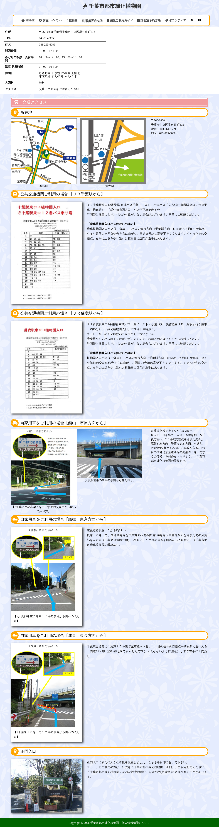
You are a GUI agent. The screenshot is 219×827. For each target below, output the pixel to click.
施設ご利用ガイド (120, 20)
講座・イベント (51, 20)
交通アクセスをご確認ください (59, 89)
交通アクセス (92, 20)
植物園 (72, 20)
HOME (28, 20)
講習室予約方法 (149, 20)
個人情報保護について (136, 822)
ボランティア (175, 20)
